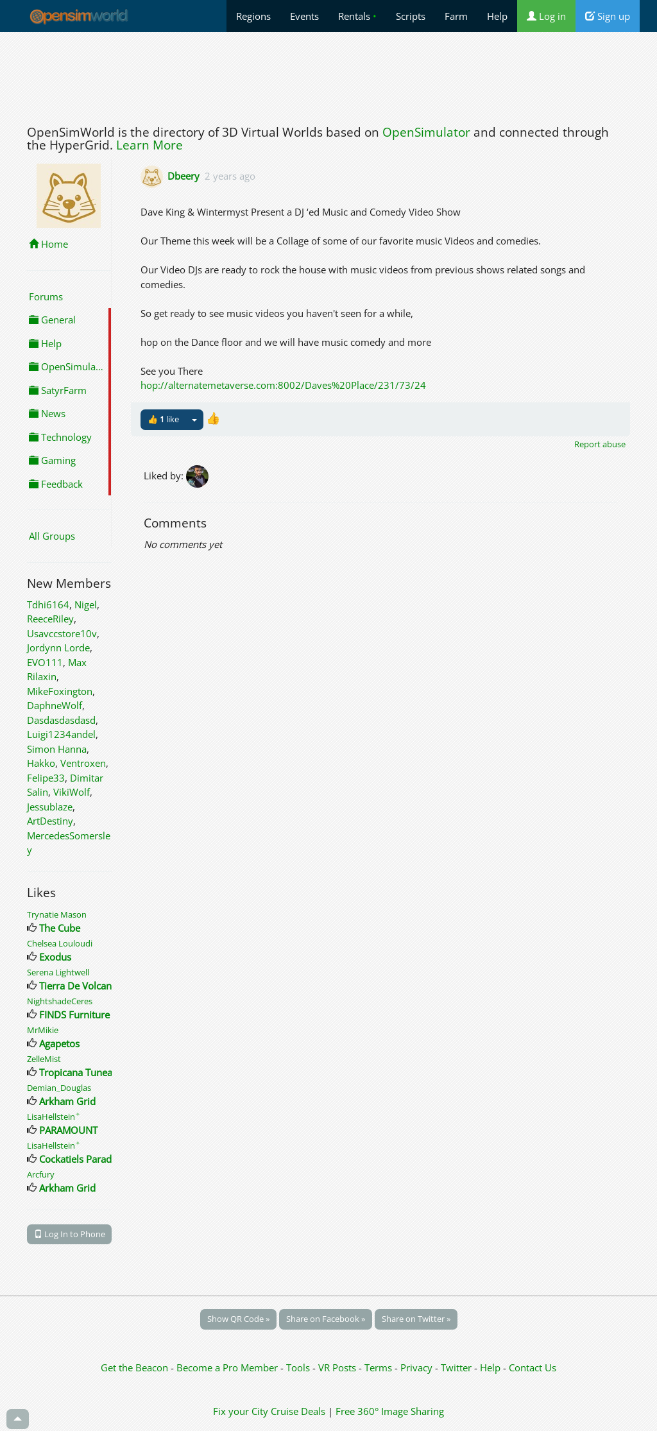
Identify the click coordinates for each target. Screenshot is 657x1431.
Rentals (357, 16)
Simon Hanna (57, 748)
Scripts (410, 16)
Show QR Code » (238, 1318)
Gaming (52, 460)
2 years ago (230, 175)
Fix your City (240, 1411)
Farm (456, 16)
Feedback (56, 483)
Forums (46, 296)
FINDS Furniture (74, 1014)
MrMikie (42, 1030)
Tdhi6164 (48, 604)
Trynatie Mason (57, 914)
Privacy (416, 1367)
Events (304, 16)
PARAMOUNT (68, 1130)
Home (48, 243)
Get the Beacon (134, 1367)
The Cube (59, 927)
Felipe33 (46, 777)
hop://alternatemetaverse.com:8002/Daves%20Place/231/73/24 (283, 385)
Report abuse (600, 444)
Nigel (85, 604)
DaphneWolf (54, 705)
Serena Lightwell (58, 972)
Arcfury (41, 1174)
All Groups (52, 535)
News (47, 413)
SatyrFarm (58, 390)
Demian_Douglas (59, 1087)
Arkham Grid (67, 1101)
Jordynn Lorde (58, 647)
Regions (253, 16)
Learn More (149, 145)
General (52, 319)
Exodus (55, 956)
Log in (546, 16)
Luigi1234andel (61, 734)
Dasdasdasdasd (61, 720)
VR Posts (338, 1367)
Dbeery (183, 175)
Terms (379, 1367)
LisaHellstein (53, 1116)
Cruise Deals (298, 1411)
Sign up (607, 16)
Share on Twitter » (416, 1318)
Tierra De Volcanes (80, 985)
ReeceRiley (50, 618)
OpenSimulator (426, 132)
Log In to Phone (69, 1234)
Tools (299, 1367)
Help (497, 16)
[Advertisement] (328, 75)
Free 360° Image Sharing (390, 1411)
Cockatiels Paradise (81, 1159)
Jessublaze (50, 806)
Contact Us (532, 1367)
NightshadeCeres (59, 1001)
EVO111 (45, 662)
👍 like (163, 419)
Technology (60, 437)
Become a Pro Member (228, 1367)
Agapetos (59, 1043)
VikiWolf (71, 791)
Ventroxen (83, 763)
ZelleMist (44, 1059)
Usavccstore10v (62, 633)
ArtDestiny (50, 820)
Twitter (456, 1367)
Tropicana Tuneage (81, 1072)
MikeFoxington (59, 691)
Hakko (41, 763)
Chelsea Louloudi (59, 943)
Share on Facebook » (325, 1318)
